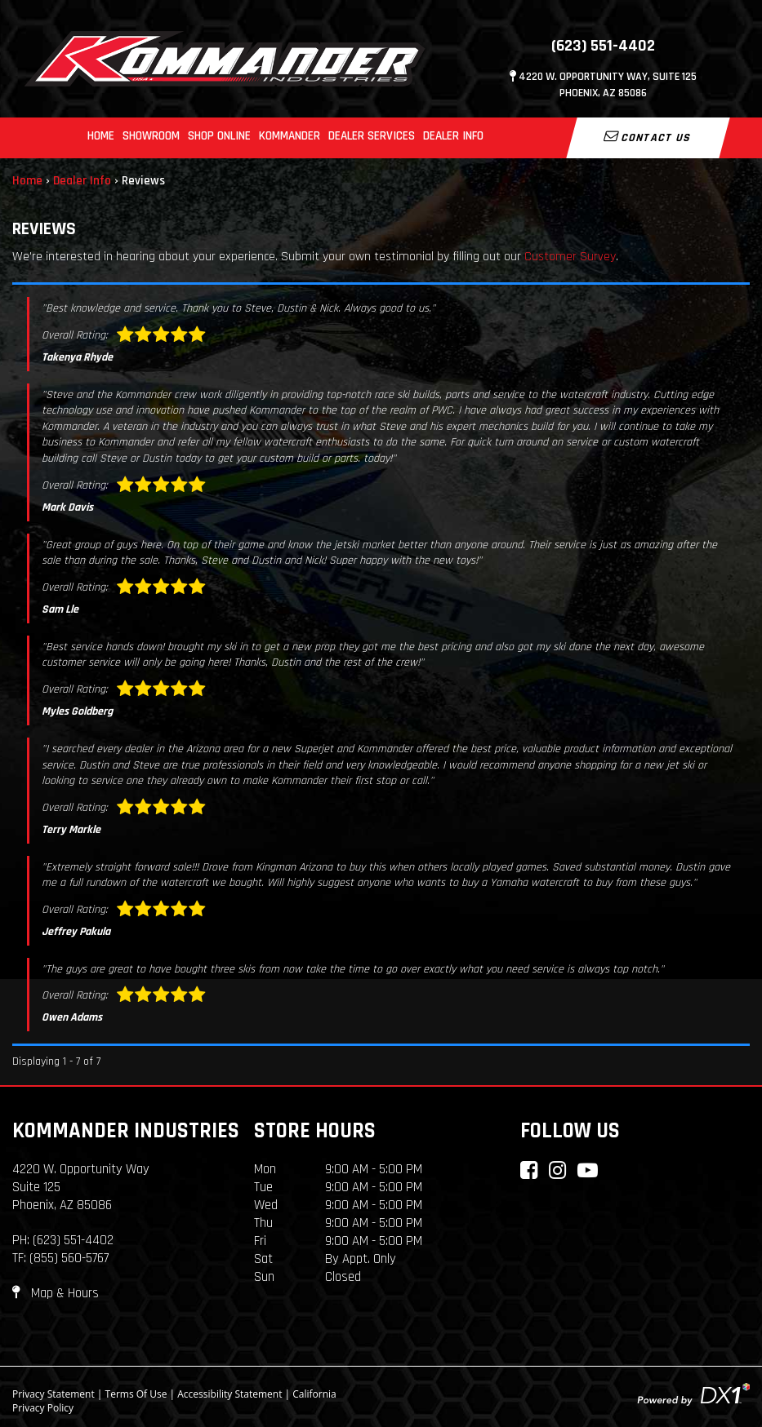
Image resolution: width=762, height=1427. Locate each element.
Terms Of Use (136, 1394)
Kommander (289, 136)
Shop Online (219, 136)
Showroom (151, 136)
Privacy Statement (53, 1394)
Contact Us (648, 137)
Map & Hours (55, 1293)
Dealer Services (371, 136)
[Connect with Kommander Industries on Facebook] (528, 1170)
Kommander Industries (125, 1131)
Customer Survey (570, 256)
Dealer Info (453, 136)
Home (100, 136)
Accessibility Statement (229, 1394)
